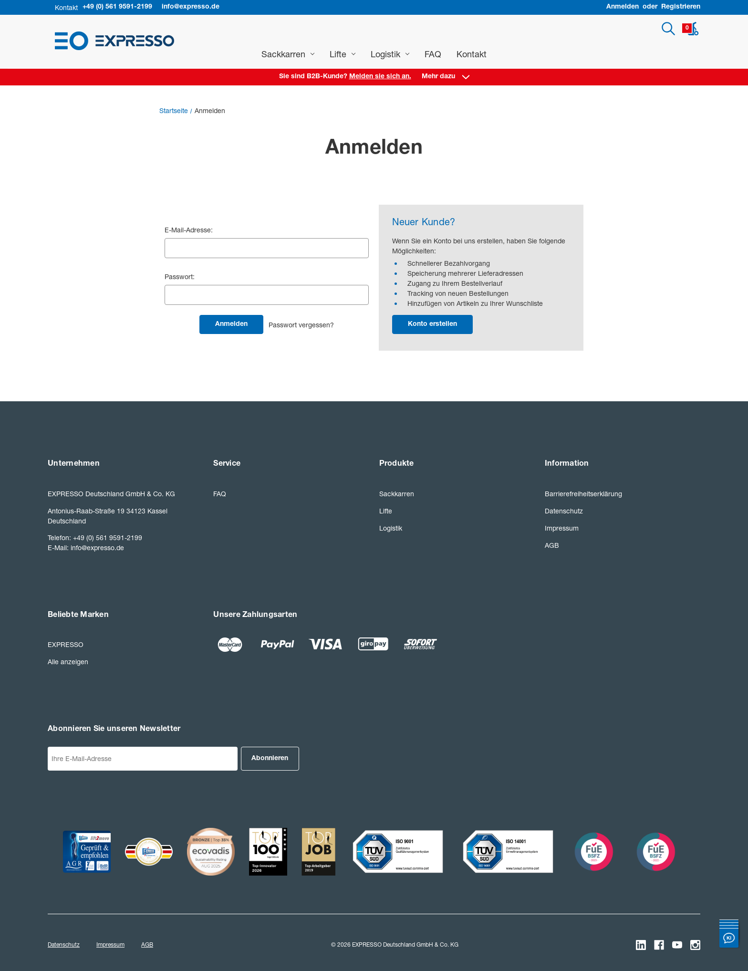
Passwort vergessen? (301, 325)
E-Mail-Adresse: (189, 230)
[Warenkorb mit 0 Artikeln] (690, 28)
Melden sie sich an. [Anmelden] (380, 76)
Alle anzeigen (68, 662)
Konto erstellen (432, 324)
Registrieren (680, 7)
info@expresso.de (190, 7)
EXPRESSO (65, 644)
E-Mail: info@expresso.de (86, 547)
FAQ (433, 54)
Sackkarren (287, 54)
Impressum (562, 528)
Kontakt (472, 54)
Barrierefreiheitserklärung (583, 494)
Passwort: (180, 276)
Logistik (390, 54)
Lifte (342, 54)
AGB (552, 545)
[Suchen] (668, 28)
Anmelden (622, 7)
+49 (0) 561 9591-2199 (117, 7)
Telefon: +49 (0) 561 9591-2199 (95, 537)
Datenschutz (564, 511)
